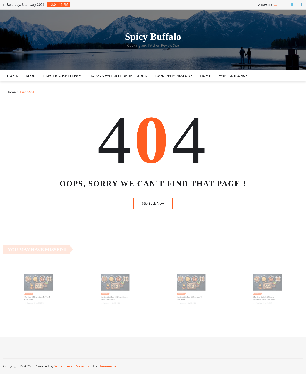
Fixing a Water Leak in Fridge (117, 75)
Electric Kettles (62, 75)
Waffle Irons (233, 75)
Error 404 (27, 92)
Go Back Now (153, 203)
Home (12, 75)
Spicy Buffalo (153, 36)
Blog (30, 75)
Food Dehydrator (173, 75)
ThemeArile (107, 366)
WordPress (63, 366)
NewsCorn (84, 366)
